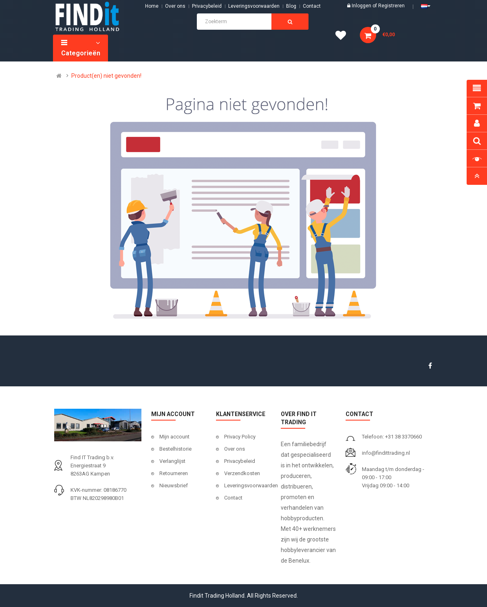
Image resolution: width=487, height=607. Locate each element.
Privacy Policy (240, 437)
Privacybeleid (207, 6)
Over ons (175, 6)
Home (152, 6)
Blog (291, 6)
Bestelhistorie (175, 449)
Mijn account (174, 437)
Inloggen (362, 6)
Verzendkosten (242, 473)
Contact (233, 498)
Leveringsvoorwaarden (254, 6)
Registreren (391, 6)
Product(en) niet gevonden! (106, 76)
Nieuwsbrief (173, 485)
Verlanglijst (172, 461)
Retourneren (173, 473)
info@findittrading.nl (386, 453)
